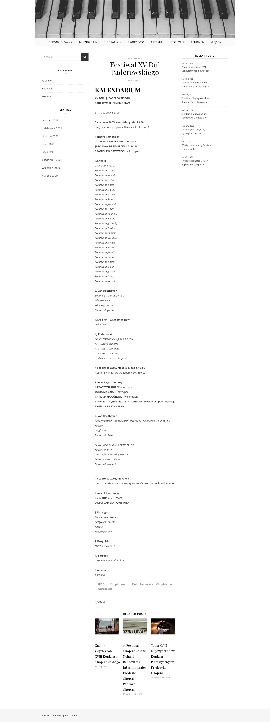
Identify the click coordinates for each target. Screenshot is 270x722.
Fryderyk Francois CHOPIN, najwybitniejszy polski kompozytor (195, 163)
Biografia (111, 42)
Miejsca (215, 42)
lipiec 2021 (48, 144)
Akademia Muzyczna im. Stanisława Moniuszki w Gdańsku (194, 116)
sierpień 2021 (50, 136)
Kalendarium (88, 42)
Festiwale (177, 42)
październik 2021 (52, 128)
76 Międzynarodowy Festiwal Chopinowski (196, 147)
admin (102, 602)
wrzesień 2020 (51, 167)
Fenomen (197, 42)
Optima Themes (69, 715)
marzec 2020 (50, 175)
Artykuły (157, 42)
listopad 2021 (50, 120)
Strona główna (60, 42)
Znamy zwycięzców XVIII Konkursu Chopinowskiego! (195, 68)
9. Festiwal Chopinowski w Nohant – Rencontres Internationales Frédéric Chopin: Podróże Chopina (134, 667)
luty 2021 (47, 152)
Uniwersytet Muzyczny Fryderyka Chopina (193, 131)
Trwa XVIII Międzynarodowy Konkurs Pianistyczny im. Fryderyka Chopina (195, 100)
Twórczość (136, 42)
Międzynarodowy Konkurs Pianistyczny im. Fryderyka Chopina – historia (195, 85)
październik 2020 (52, 159)
